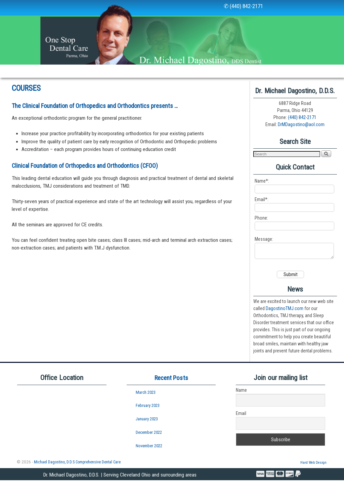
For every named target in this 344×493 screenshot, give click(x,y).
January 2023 (147, 431)
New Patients (155, 71)
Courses (61, 84)
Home (12, 71)
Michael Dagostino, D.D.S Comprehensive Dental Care (77, 474)
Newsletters (197, 71)
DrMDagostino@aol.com (301, 134)
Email (241, 426)
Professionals (23, 84)
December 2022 (149, 445)
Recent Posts (171, 390)
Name (241, 403)
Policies (257, 71)
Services (113, 73)
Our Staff (41, 71)
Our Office (76, 73)
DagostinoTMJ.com (284, 321)
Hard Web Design (313, 475)
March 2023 (146, 405)
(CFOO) (149, 175)
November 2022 (149, 458)
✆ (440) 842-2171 (243, 6)
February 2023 (148, 418)
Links (229, 71)
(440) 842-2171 (302, 127)
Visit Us (287, 71)
